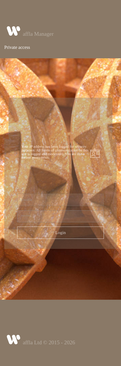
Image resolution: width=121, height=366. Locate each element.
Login (60, 232)
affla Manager (38, 34)
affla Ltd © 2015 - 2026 (49, 342)
